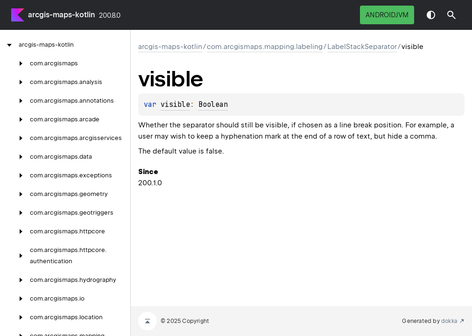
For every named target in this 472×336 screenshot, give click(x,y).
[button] (451, 15)
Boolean (213, 104)
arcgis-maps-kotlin (61, 14)
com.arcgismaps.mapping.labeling (265, 46)
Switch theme (431, 15)
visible (175, 104)
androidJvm (387, 15)
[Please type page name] (451, 15)
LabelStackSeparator (362, 46)
